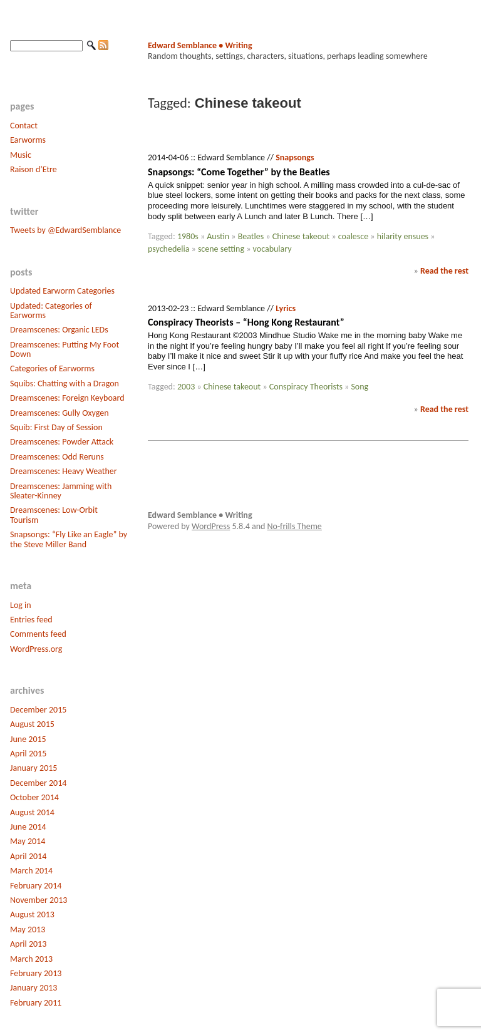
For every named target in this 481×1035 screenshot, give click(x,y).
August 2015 (32, 724)
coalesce (353, 236)
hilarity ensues (402, 236)
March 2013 (31, 959)
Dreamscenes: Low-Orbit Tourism (54, 515)
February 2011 (35, 1002)
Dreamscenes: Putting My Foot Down (64, 349)
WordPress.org (36, 649)
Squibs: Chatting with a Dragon (64, 383)
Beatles (251, 236)
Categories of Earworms (52, 368)
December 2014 (38, 783)
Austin (218, 236)
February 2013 (35, 973)
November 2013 (38, 900)
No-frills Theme (294, 526)
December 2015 (38, 709)
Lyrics (286, 308)
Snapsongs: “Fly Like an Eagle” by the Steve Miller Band (68, 539)
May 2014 (27, 841)
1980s (188, 236)
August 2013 (32, 914)
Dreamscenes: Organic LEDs (59, 329)
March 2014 (31, 870)
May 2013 (27, 929)
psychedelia (168, 249)
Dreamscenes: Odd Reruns (57, 456)
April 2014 (28, 856)
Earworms (28, 140)
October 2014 (34, 797)
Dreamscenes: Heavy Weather (63, 471)
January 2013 (33, 987)
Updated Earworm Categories (62, 291)
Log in (20, 605)
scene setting (221, 249)
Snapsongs (295, 157)
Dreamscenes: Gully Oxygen (59, 413)
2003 (186, 386)
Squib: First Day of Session (56, 427)
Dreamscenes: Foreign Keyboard (67, 398)
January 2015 (33, 768)
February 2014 (35, 885)
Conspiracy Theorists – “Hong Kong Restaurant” (246, 322)
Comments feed (38, 634)
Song (359, 386)
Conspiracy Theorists (306, 386)
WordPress (211, 526)
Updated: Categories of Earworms (51, 311)
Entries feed (31, 619)
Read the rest (444, 270)
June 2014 (28, 826)
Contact (24, 125)
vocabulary (272, 249)
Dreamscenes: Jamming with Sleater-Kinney (60, 491)
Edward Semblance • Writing (200, 45)
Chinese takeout (301, 236)
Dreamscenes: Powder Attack (61, 441)
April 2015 (28, 753)
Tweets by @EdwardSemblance (65, 230)
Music (20, 155)
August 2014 (32, 812)
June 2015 (28, 739)
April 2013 (28, 944)
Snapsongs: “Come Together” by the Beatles (239, 172)
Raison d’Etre (33, 169)
